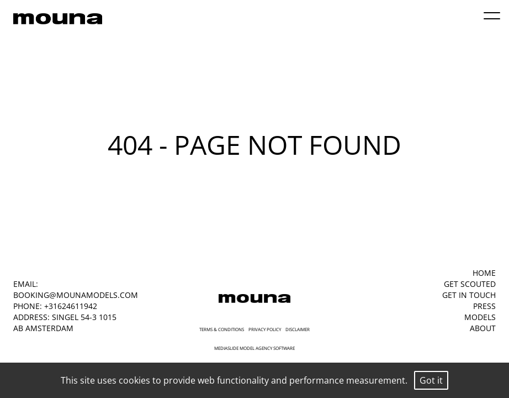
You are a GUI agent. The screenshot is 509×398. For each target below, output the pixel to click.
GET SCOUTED (470, 284)
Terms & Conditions (221, 329)
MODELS (480, 317)
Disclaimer (297, 329)
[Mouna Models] (254, 298)
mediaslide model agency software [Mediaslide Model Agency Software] (254, 348)
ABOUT (483, 328)
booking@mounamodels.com (75, 295)
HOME (484, 273)
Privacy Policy (264, 329)
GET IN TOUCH (469, 295)
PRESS (484, 306)
